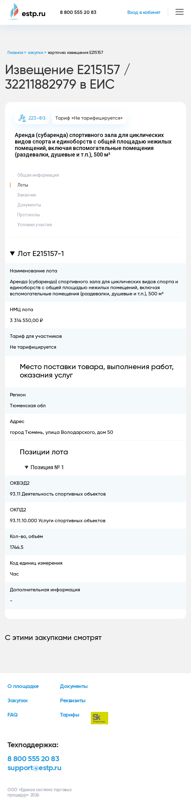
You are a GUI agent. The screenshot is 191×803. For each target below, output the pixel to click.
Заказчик (26, 194)
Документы (29, 204)
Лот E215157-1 (41, 254)
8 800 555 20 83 (33, 759)
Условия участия (34, 224)
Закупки (17, 701)
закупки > (37, 53)
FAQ (12, 715)
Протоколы (28, 214)
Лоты (22, 185)
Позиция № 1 (47, 467)
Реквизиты (73, 701)
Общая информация (38, 175)
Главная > (16, 53)
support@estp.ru (34, 768)
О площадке (23, 686)
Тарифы (69, 715)
